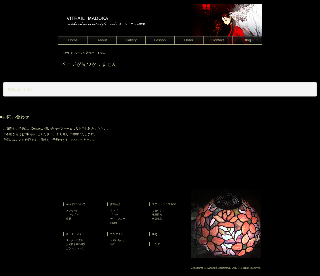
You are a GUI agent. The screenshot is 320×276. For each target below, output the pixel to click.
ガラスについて (74, 248)
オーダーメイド (75, 234)
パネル (114, 214)
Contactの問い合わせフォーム (51, 128)
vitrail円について (75, 204)
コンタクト (116, 234)
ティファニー (117, 218)
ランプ (114, 210)
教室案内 (157, 214)
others (113, 222)
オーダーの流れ (74, 240)
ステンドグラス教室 (164, 204)
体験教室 (157, 218)
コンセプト (72, 214)
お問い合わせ (117, 240)
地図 (112, 244)
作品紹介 (115, 204)
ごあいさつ (158, 210)
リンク (156, 244)
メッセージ (72, 210)
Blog (154, 234)
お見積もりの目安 (76, 244)
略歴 (68, 218)
